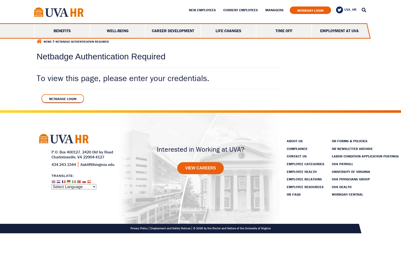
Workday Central (347, 194)
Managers (274, 10)
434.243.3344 (64, 164)
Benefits (62, 30)
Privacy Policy (139, 228)
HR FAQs (294, 194)
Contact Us (297, 156)
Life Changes (228, 30)
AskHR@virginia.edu (97, 164)
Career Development (173, 30)
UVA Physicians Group (351, 179)
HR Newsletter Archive (352, 148)
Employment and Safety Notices (170, 228)
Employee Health (302, 171)
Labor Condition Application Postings (365, 156)
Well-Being (117, 30)
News (48, 41)
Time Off (284, 30)
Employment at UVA (339, 30)
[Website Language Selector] (74, 186)
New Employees (202, 10)
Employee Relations (304, 179)
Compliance (297, 148)
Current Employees (240, 10)
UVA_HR (346, 9)
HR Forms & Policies (349, 141)
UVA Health (341, 187)
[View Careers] (200, 168)
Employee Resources (305, 187)
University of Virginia (351, 171)
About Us (295, 141)
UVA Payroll (342, 164)
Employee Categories (305, 164)
